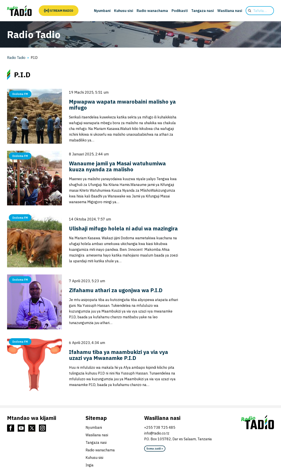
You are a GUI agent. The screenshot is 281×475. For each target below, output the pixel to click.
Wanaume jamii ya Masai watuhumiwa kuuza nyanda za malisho (117, 166)
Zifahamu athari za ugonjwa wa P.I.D (115, 290)
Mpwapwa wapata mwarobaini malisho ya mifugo (122, 104)
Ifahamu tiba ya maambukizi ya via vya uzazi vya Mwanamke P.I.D (118, 354)
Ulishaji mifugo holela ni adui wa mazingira (123, 228)
